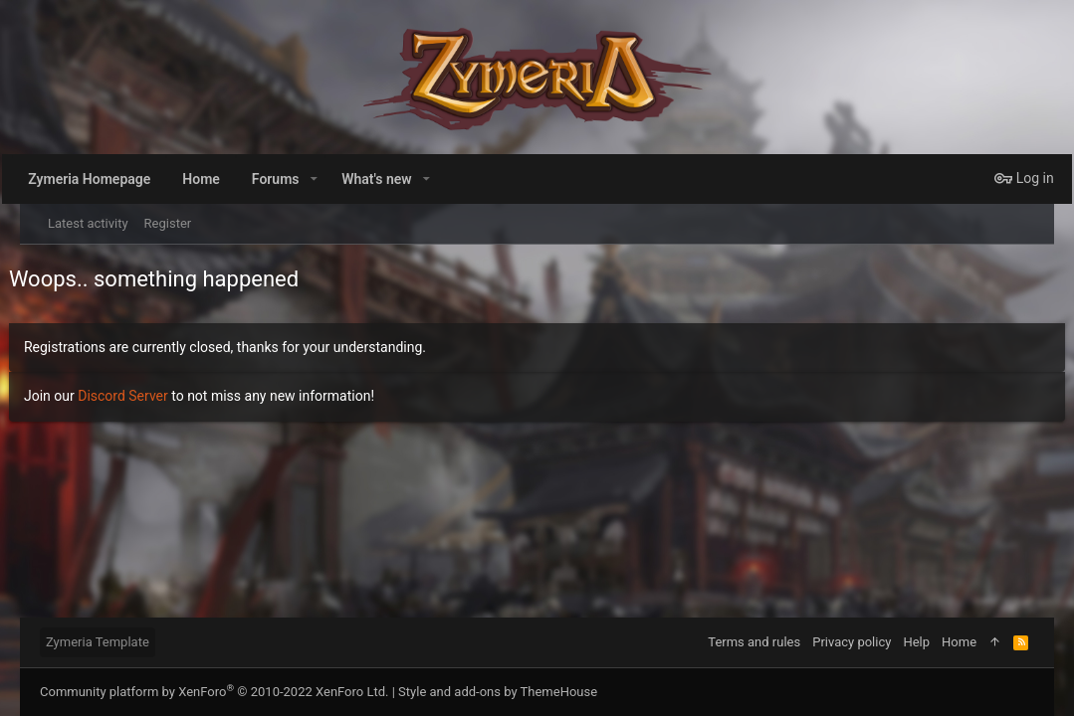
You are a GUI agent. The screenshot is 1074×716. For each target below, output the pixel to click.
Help (916, 641)
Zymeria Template (97, 641)
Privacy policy (851, 641)
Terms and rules (754, 641)
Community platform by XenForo (214, 691)
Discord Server (134, 396)
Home (959, 641)
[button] (340, 179)
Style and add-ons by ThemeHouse (497, 691)
